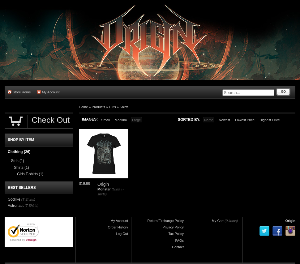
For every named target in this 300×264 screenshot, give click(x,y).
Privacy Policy (173, 227)
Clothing (19, 152)
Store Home (19, 92)
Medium (121, 120)
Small (105, 120)
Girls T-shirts (30, 174)
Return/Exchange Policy (166, 221)
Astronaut (16, 205)
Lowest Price (245, 120)
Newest (224, 120)
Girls (112, 107)
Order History (118, 227)
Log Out (122, 234)
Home (83, 107)
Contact (178, 247)
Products (98, 107)
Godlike (14, 199)
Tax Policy (176, 234)
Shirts (124, 107)
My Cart (218, 221)
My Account (48, 92)
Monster (104, 189)
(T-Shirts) (28, 199)
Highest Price (269, 120)
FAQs (179, 240)
